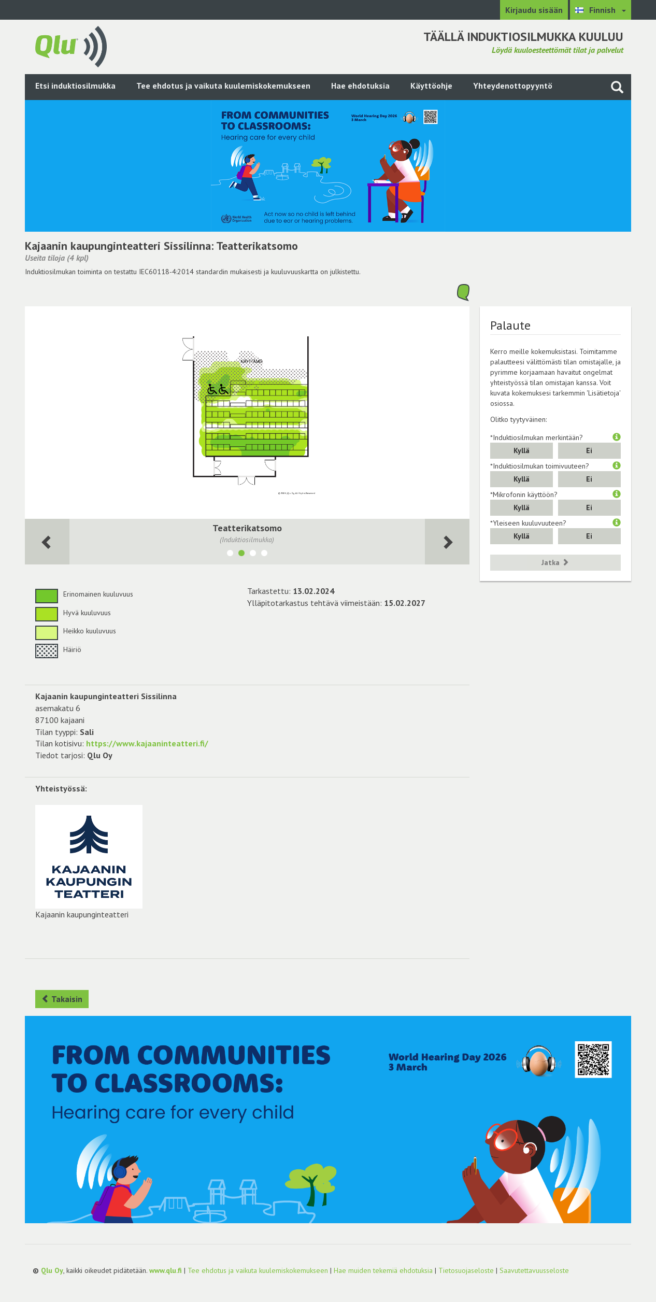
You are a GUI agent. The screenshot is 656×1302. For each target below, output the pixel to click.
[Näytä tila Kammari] (253, 554)
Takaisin (61, 999)
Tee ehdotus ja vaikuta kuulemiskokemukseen (223, 85)
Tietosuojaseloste (466, 1270)
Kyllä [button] (522, 450)
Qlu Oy (52, 1270)
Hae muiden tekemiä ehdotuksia (383, 1270)
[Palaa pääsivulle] (71, 45)
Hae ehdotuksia (360, 85)
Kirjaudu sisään (534, 10)
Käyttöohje (431, 85)
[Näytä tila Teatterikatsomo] (241, 554)
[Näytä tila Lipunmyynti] (230, 554)
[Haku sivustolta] (617, 87)
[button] (616, 437)
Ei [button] (589, 450)
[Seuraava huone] (47, 542)
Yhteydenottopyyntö (512, 85)
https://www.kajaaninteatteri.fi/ (147, 743)
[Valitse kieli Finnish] (600, 10)
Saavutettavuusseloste (534, 1270)
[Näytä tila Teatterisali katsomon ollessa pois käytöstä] (264, 554)
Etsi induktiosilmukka (75, 85)
